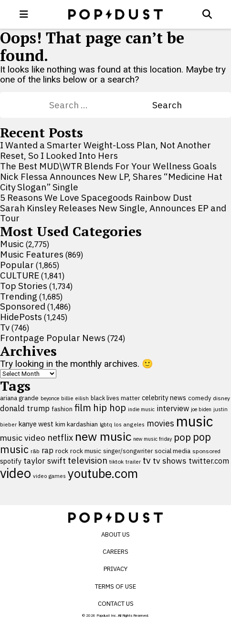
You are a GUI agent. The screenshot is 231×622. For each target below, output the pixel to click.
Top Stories (23, 285)
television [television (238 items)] (87, 460)
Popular (17, 264)
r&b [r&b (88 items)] (35, 451)
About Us (115, 534)
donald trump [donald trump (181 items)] (25, 408)
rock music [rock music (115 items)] (85, 450)
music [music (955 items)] (194, 421)
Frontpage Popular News (52, 337)
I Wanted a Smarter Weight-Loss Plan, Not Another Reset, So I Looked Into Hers (105, 150)
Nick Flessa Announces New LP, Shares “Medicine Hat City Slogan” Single (111, 182)
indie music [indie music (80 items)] (141, 409)
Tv (5, 327)
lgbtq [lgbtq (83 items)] (106, 424)
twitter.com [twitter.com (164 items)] (209, 461)
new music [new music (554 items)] (103, 436)
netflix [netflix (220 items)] (60, 437)
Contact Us (116, 604)
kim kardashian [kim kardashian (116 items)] (76, 424)
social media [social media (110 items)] (172, 450)
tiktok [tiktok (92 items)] (116, 461)
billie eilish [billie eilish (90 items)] (75, 398)
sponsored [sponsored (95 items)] (206, 451)
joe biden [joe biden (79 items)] (201, 409)
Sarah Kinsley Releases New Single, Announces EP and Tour (113, 213)
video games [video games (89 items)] (49, 475)
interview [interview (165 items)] (173, 408)
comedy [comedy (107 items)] (199, 398)
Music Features (31, 254)
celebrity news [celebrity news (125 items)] (164, 398)
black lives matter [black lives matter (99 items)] (115, 398)
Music (12, 243)
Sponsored (22, 306)
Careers (115, 552)
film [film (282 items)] (82, 407)
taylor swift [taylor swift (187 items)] (44, 461)
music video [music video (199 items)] (22, 437)
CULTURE (19, 275)
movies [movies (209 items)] (160, 423)
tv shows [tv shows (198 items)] (170, 460)
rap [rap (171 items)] (47, 450)
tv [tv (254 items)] (147, 460)
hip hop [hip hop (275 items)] (109, 407)
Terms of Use (115, 586)
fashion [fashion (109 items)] (62, 409)
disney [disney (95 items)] (221, 398)
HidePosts (21, 316)
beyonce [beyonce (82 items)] (50, 398)
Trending (18, 296)
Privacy (115, 569)
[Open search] (207, 14)
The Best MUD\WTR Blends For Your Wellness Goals (108, 166)
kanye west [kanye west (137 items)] (36, 423)
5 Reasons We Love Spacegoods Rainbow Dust (96, 197)
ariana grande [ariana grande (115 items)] (19, 398)
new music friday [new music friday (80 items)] (152, 438)
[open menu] (24, 14)
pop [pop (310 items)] (182, 437)
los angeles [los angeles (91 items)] (129, 424)
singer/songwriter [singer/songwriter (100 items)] (128, 451)
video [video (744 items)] (15, 473)
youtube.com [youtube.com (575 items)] (103, 473)
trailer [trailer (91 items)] (133, 461)
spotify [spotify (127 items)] (10, 461)
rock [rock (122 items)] (61, 450)
